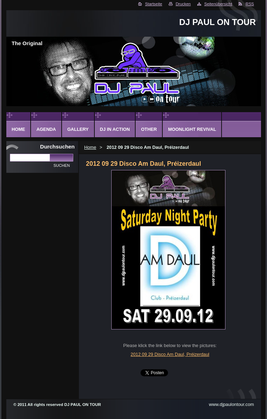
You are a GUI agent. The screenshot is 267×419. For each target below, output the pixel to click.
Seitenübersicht (218, 4)
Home (90, 147)
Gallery (78, 129)
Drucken (183, 4)
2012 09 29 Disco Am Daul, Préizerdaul (170, 354)
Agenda (46, 129)
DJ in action (115, 129)
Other (149, 129)
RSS (250, 4)
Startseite (153, 4)
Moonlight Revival (192, 129)
